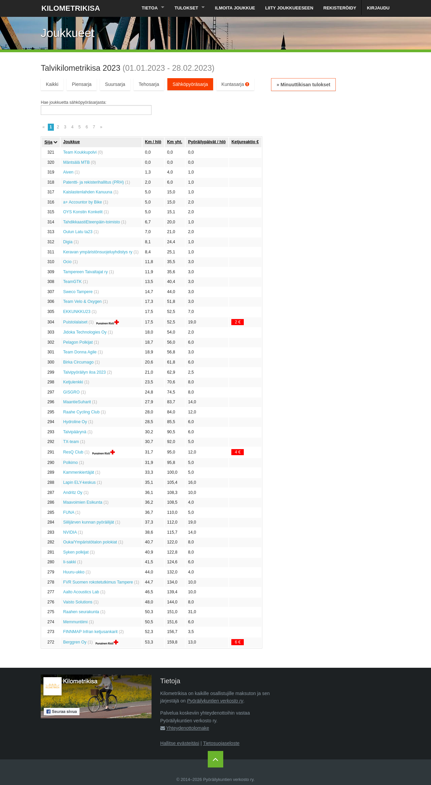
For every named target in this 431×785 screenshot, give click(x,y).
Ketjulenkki (73, 382)
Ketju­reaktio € (245, 141)
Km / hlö (153, 141)
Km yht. (174, 141)
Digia (67, 242)
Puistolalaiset (75, 322)
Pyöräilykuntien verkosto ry (215, 700)
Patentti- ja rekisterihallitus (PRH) (93, 182)
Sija (48, 142)
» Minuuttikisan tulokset (303, 84)
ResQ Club (73, 452)
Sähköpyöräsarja (190, 84)
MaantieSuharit (77, 402)
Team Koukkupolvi (79, 152)
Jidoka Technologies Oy (84, 332)
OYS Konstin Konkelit (82, 212)
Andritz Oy (72, 492)
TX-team (71, 441)
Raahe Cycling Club (81, 412)
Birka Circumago (78, 362)
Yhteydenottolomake (187, 728)
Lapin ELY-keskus (79, 482)
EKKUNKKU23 (76, 311)
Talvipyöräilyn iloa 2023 (84, 372)
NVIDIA (69, 532)
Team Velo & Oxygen (82, 301)
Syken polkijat (76, 552)
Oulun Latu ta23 (77, 231)
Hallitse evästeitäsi (179, 743)
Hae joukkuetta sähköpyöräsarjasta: (73, 102)
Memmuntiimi (75, 622)
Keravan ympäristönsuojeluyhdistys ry (97, 252)
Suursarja (115, 84)
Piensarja (81, 84)
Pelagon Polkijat (78, 342)
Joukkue (71, 141)
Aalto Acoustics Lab (81, 592)
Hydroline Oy (75, 421)
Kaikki (52, 84)
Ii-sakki (69, 562)
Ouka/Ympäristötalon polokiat (90, 542)
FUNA (68, 512)
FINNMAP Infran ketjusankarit (90, 631)
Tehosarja (149, 84)
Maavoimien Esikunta (82, 502)
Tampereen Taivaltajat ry (85, 272)
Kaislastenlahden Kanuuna (87, 192)
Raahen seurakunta (81, 611)
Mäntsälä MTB (76, 162)
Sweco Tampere (78, 291)
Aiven (68, 172)
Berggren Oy (74, 642)
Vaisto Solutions (77, 602)
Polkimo (70, 462)
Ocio (67, 261)
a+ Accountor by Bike (82, 202)
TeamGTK (72, 281)
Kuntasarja (236, 84)
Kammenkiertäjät (78, 472)
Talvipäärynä (74, 432)
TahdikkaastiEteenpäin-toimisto (91, 222)
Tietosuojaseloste (221, 743)
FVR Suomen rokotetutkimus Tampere (98, 582)
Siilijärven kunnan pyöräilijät (88, 522)
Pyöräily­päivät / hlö (207, 141)
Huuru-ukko (73, 572)
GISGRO (71, 392)
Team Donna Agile (79, 352)
